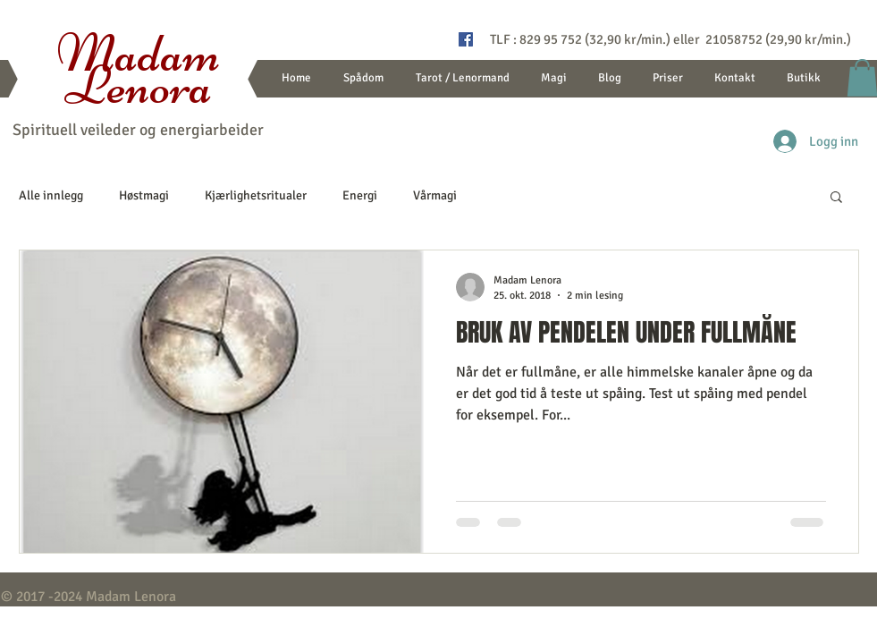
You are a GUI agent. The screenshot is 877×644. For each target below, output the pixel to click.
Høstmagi (144, 195)
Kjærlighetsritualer (256, 195)
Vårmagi (435, 195)
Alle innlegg (51, 195)
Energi (359, 195)
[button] (836, 198)
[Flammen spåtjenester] (466, 39)
